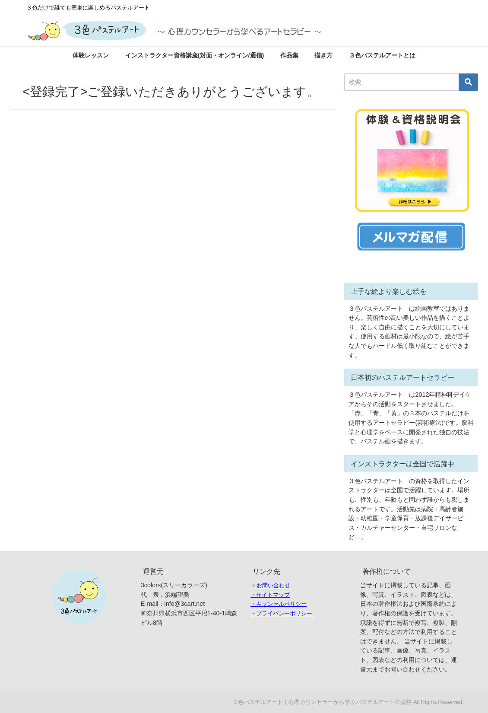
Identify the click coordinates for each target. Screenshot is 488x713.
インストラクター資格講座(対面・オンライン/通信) (194, 55)
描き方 (323, 55)
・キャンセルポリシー (278, 604)
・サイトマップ (270, 595)
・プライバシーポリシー (281, 613)
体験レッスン (91, 55)
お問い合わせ (273, 585)
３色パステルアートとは (382, 55)
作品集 (289, 55)
